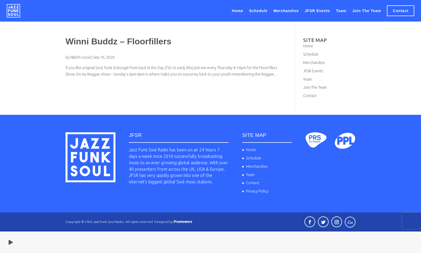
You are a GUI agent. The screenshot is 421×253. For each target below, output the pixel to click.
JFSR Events (317, 11)
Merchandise (286, 11)
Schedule (258, 11)
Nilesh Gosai (80, 57)
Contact (400, 11)
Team (341, 11)
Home (237, 11)
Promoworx (183, 221)
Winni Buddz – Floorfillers (118, 41)
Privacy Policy (257, 191)
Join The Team (366, 11)
